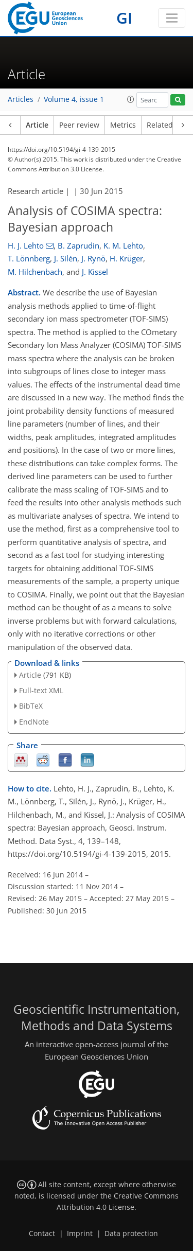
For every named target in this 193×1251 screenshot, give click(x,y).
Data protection (131, 1233)
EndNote (34, 722)
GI (124, 17)
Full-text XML (41, 690)
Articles (20, 99)
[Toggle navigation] (171, 18)
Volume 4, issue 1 (74, 99)
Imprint (80, 1233)
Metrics (123, 125)
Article (37, 125)
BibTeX (31, 706)
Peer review (79, 125)
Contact (42, 1233)
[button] (130, 99)
